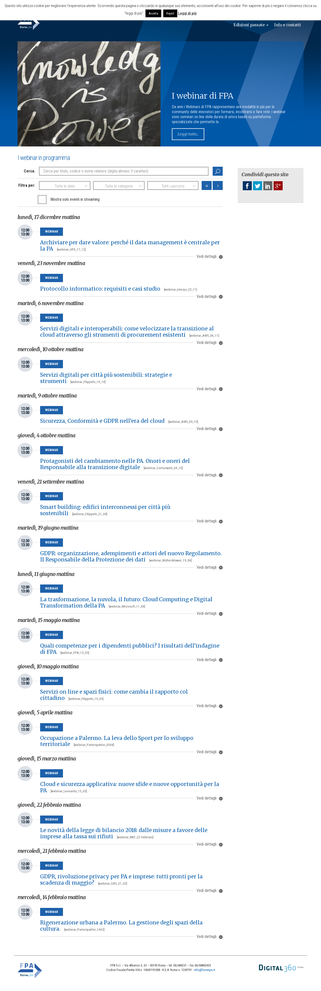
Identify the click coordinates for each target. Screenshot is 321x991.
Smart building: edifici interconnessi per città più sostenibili (105, 510)
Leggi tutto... (189, 134)
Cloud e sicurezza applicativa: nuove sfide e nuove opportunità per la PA (129, 787)
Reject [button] (170, 13)
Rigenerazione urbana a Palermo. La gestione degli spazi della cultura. (121, 925)
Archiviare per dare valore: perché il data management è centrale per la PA (130, 245)
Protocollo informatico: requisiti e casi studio (118, 289)
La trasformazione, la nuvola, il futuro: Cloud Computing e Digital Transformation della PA (126, 602)
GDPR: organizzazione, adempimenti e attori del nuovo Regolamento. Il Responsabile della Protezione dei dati (131, 556)
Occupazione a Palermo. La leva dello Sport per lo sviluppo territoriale (116, 741)
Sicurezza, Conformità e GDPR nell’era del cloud (119, 421)
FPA (30, 970)
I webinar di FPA (202, 96)
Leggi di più (187, 13)
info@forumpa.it (204, 970)
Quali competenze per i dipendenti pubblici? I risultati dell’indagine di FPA (129, 649)
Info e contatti (287, 25)
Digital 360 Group (281, 968)
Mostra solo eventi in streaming (75, 199)
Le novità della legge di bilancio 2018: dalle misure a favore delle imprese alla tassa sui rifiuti (123, 833)
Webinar (51, 231)
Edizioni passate (248, 25)
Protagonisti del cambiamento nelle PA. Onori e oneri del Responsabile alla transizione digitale (115, 464)
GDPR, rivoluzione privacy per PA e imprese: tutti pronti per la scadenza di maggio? (121, 879)
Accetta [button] (153, 13)
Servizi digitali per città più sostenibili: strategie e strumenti (106, 378)
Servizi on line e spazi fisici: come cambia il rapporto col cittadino (114, 695)
